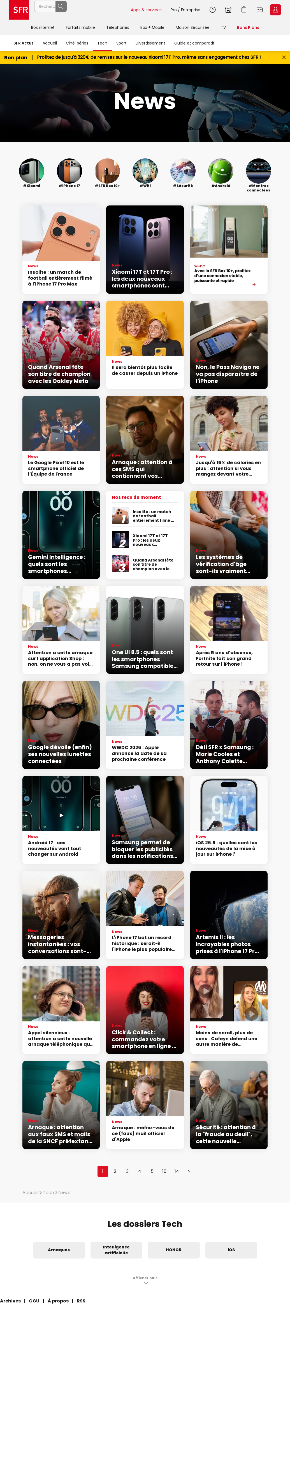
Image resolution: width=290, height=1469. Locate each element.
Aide (213, 9)
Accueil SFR (19, 10)
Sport (121, 43)
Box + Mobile (152, 27)
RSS (81, 1301)
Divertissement (150, 43)
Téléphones (117, 27)
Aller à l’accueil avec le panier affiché (244, 9)
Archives (10, 1301)
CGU (34, 1301)
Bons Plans (248, 27)
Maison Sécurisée (193, 27)
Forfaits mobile (80, 27)
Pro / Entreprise (185, 10)
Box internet (43, 27)
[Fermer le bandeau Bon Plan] (284, 57)
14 (177, 1171)
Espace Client (275, 10)
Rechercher (114, 9)
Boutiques (228, 9)
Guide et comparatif (194, 43)
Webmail (260, 9)
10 (164, 1171)
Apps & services (146, 10)
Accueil (50, 43)
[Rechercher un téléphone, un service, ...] (80, 9)
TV (223, 27)
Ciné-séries (77, 43)
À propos (58, 1301)
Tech (102, 43)
